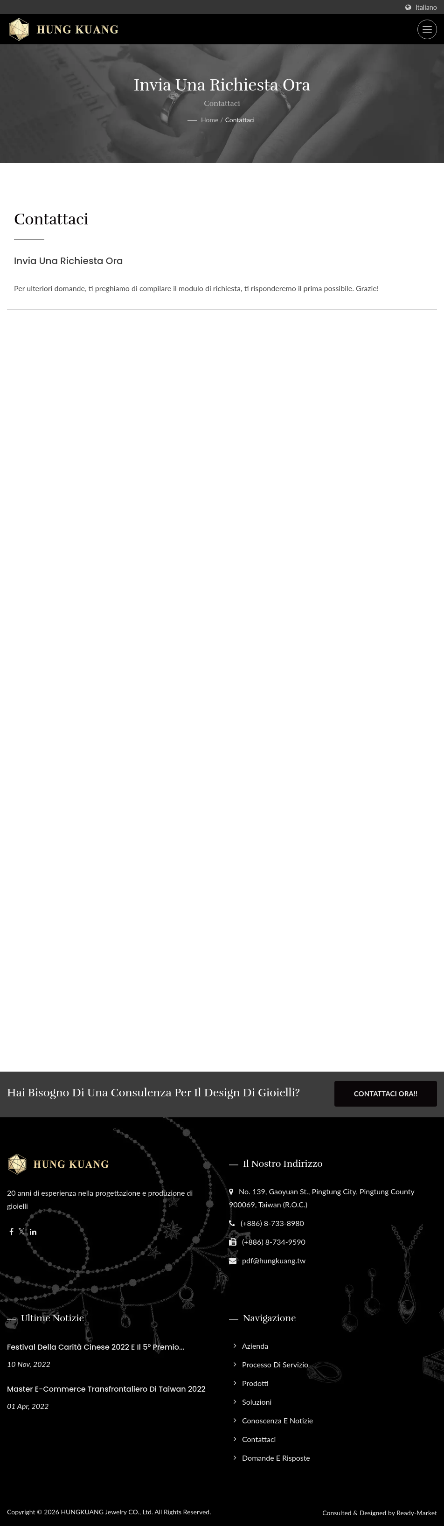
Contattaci (240, 120)
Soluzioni (256, 1400)
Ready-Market (416, 1511)
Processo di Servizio (275, 1363)
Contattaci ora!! (385, 1093)
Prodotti (255, 1381)
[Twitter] (21, 1230)
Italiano (426, 7)
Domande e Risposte (276, 1456)
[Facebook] (11, 1230)
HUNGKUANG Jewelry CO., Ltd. (107, 1510)
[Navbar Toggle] (427, 29)
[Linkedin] (33, 1230)
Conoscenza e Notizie (277, 1419)
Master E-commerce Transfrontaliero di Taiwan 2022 (106, 1387)
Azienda (255, 1344)
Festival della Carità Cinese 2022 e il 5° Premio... (96, 1345)
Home (209, 120)
